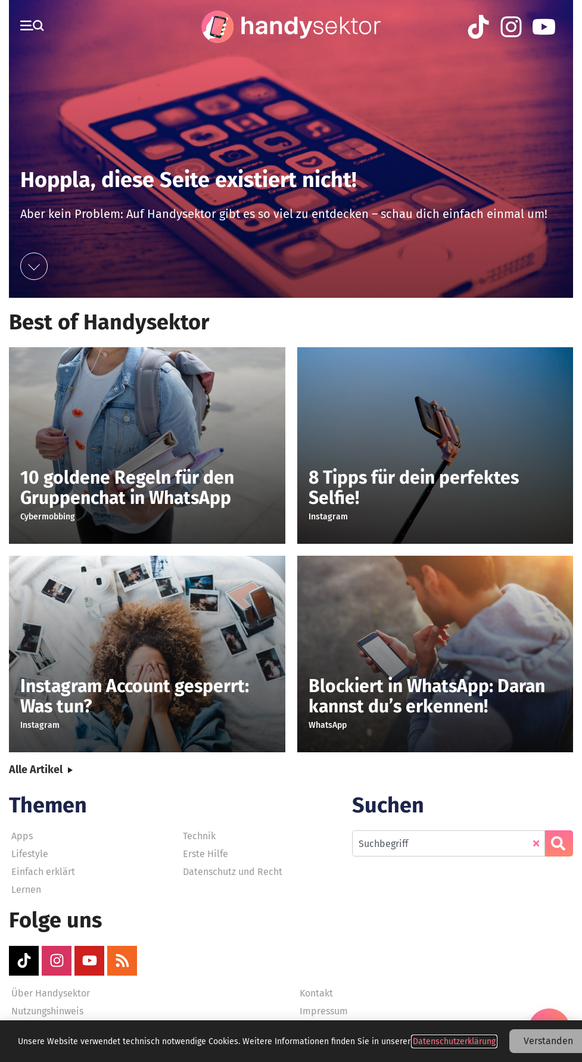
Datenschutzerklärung (454, 1041)
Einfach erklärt (43, 871)
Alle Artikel (36, 769)
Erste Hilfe (205, 853)
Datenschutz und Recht (232, 871)
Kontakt (316, 993)
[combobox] (448, 843)
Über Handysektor (50, 993)
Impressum (324, 1011)
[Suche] (559, 843)
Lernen (26, 889)
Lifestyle (29, 853)
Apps (22, 836)
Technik (199, 836)
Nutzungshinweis (47, 1011)
